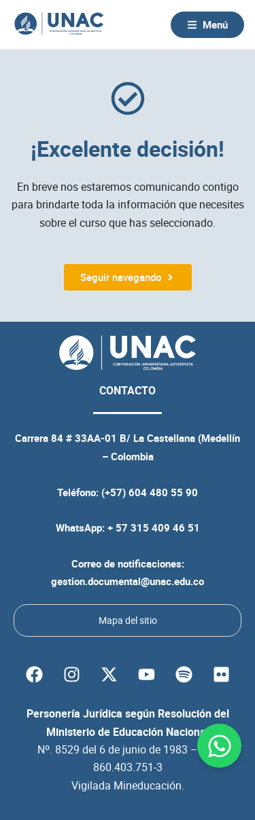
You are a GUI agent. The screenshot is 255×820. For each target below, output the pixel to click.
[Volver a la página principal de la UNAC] (59, 25)
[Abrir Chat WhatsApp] (219, 746)
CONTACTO (127, 390)
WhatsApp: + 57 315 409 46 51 (128, 527)
